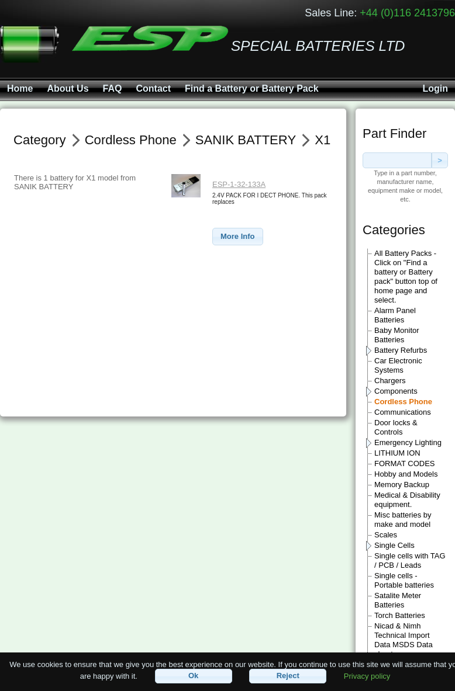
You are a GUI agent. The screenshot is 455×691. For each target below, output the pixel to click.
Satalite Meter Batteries (397, 600)
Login (435, 88)
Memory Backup (401, 484)
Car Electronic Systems (398, 365)
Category (39, 140)
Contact (153, 88)
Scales (385, 534)
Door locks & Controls (396, 427)
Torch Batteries (399, 615)
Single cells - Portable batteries (404, 580)
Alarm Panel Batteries (395, 315)
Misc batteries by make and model (403, 520)
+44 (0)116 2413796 (407, 13)
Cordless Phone (403, 401)
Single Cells (394, 545)
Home (20, 88)
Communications (402, 412)
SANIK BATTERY (245, 140)
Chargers (389, 380)
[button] (237, 237)
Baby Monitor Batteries (396, 335)
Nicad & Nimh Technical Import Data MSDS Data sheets (403, 639)
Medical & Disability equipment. (407, 500)
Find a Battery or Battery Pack (252, 88)
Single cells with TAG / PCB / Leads (410, 560)
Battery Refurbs (400, 350)
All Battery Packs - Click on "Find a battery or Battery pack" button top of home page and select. (405, 276)
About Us (67, 88)
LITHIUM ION (397, 453)
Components (396, 391)
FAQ (112, 88)
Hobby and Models (405, 474)
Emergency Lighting (408, 442)
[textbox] (397, 160)
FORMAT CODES (404, 463)
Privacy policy (367, 675)
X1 (322, 140)
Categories (394, 230)
